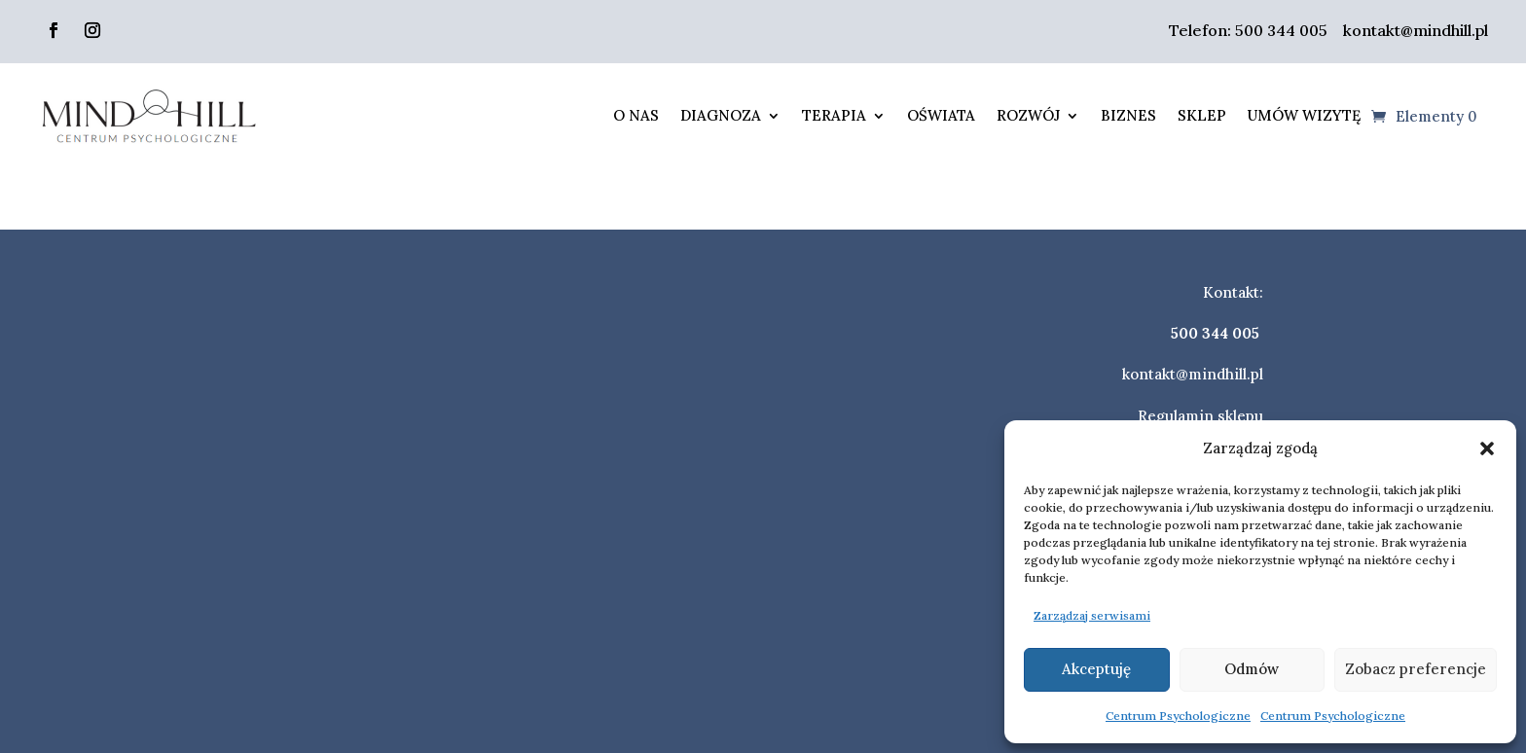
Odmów (1251, 669)
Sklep (1202, 115)
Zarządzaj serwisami (1092, 615)
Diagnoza (720, 115)
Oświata (941, 115)
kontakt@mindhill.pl (1413, 30)
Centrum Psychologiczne (1178, 715)
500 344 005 (1281, 30)
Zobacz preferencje (1415, 669)
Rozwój (1028, 115)
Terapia (834, 115)
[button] (1487, 448)
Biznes (1128, 115)
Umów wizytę (1304, 115)
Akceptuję (1096, 669)
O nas (636, 115)
